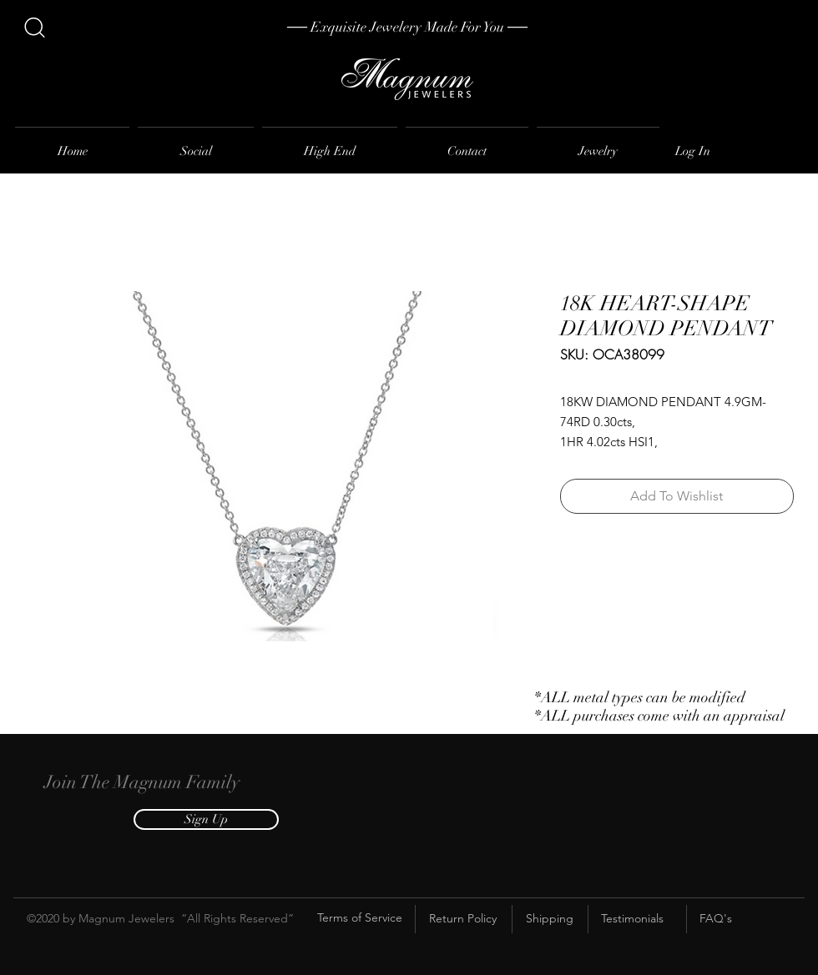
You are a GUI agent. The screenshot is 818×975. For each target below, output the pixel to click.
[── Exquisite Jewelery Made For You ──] (407, 27)
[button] (206, 819)
